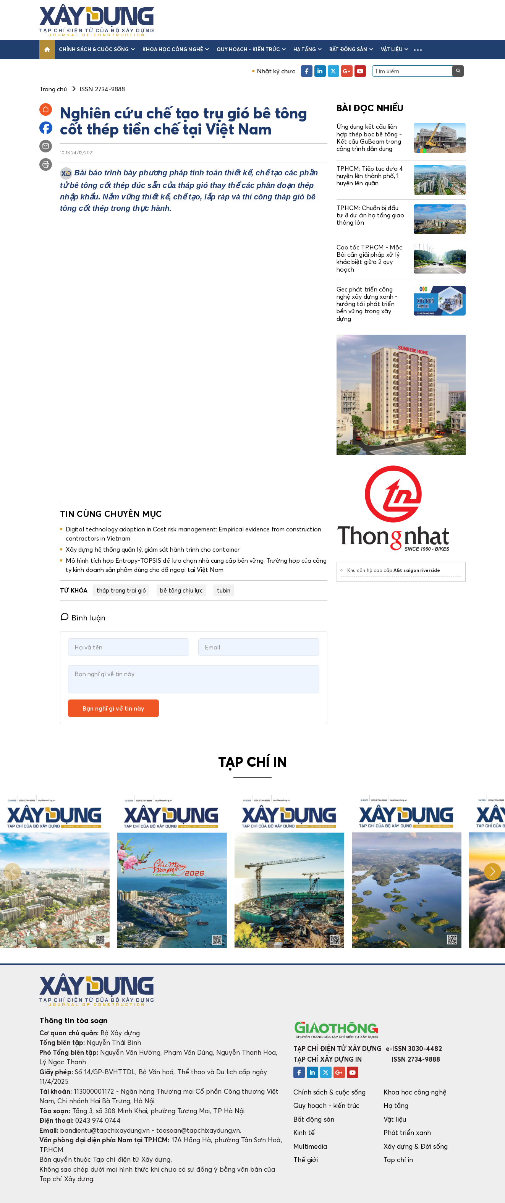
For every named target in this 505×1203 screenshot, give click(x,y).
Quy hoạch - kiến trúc (251, 49)
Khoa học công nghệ (175, 49)
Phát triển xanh (407, 1133)
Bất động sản (351, 49)
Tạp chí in (398, 1160)
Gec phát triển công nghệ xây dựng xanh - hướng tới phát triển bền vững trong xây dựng (367, 303)
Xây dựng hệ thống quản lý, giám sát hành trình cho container (153, 549)
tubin (223, 590)
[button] (418, 49)
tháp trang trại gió (121, 590)
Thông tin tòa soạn (73, 1020)
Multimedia (310, 1146)
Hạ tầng (307, 49)
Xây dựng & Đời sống (416, 1146)
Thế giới (305, 1160)
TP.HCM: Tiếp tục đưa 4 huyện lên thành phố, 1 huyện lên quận (370, 176)
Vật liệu (395, 49)
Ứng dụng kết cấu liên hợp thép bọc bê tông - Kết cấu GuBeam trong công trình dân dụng (369, 137)
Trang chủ (53, 89)
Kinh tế (304, 1133)
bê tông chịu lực (181, 590)
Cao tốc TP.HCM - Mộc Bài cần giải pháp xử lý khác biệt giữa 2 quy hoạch (369, 258)
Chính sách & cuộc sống (97, 49)
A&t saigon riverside (416, 570)
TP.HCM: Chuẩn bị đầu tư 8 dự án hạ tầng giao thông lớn (370, 215)
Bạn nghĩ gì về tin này (113, 708)
